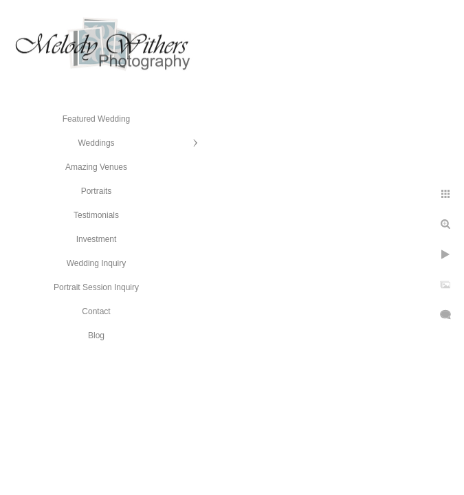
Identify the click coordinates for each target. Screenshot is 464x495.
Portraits (96, 191)
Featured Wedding (97, 119)
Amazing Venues (96, 167)
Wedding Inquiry (96, 263)
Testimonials (96, 215)
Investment (96, 239)
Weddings (96, 143)
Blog (96, 335)
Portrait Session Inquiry (96, 287)
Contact (96, 311)
